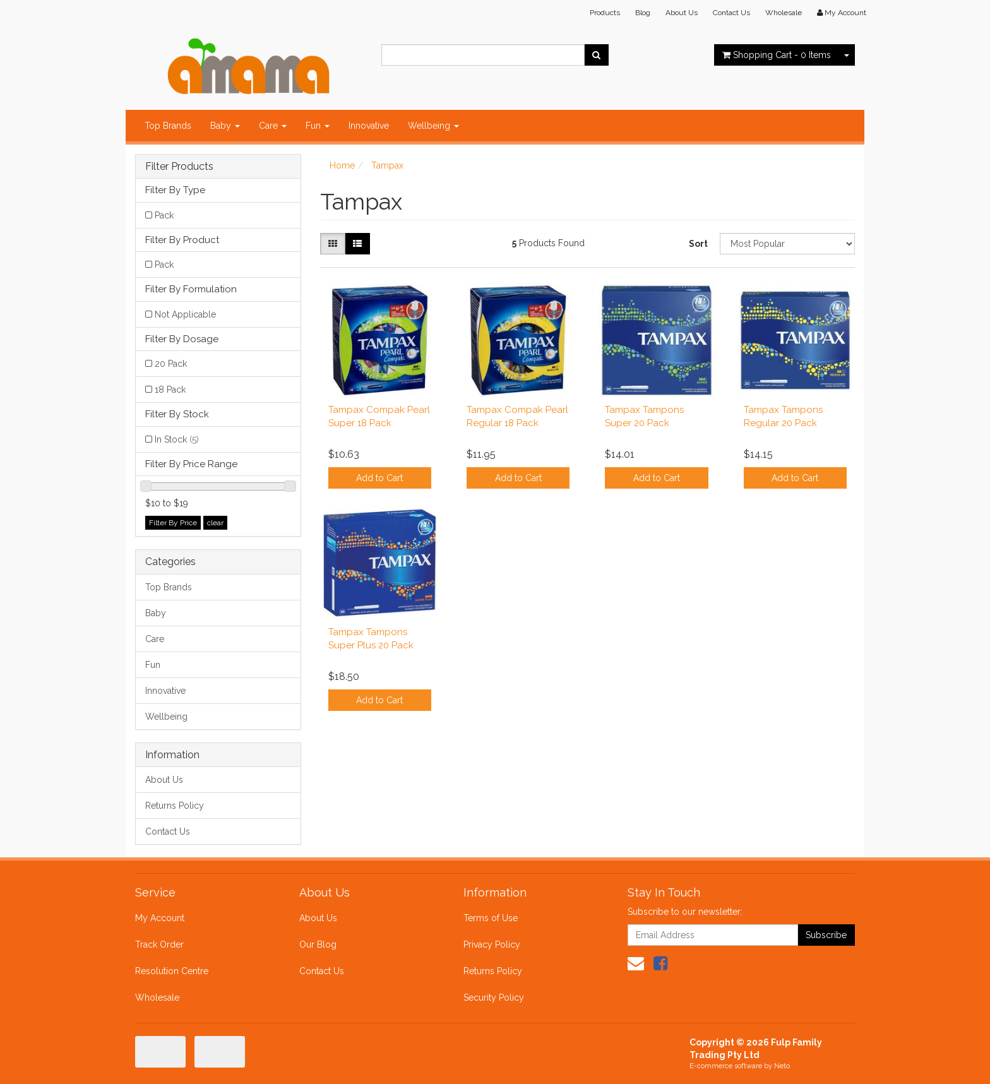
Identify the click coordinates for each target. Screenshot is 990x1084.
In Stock (177, 439)
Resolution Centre (171, 971)
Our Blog (318, 944)
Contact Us (731, 12)
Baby (225, 126)
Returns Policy (174, 806)
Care (273, 126)
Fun (318, 126)
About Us (681, 12)
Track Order (159, 944)
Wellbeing (433, 126)
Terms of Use (490, 918)
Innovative (369, 126)
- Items (776, 55)
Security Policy (493, 997)
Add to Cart (379, 478)
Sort (698, 244)
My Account (159, 918)
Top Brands (168, 126)
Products (605, 12)
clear (215, 522)
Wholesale (783, 12)
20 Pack (171, 364)
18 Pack (170, 389)
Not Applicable (185, 314)
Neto (782, 1066)
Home (342, 165)
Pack (164, 215)
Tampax (387, 165)
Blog (642, 12)
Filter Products (179, 166)
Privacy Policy (491, 944)
